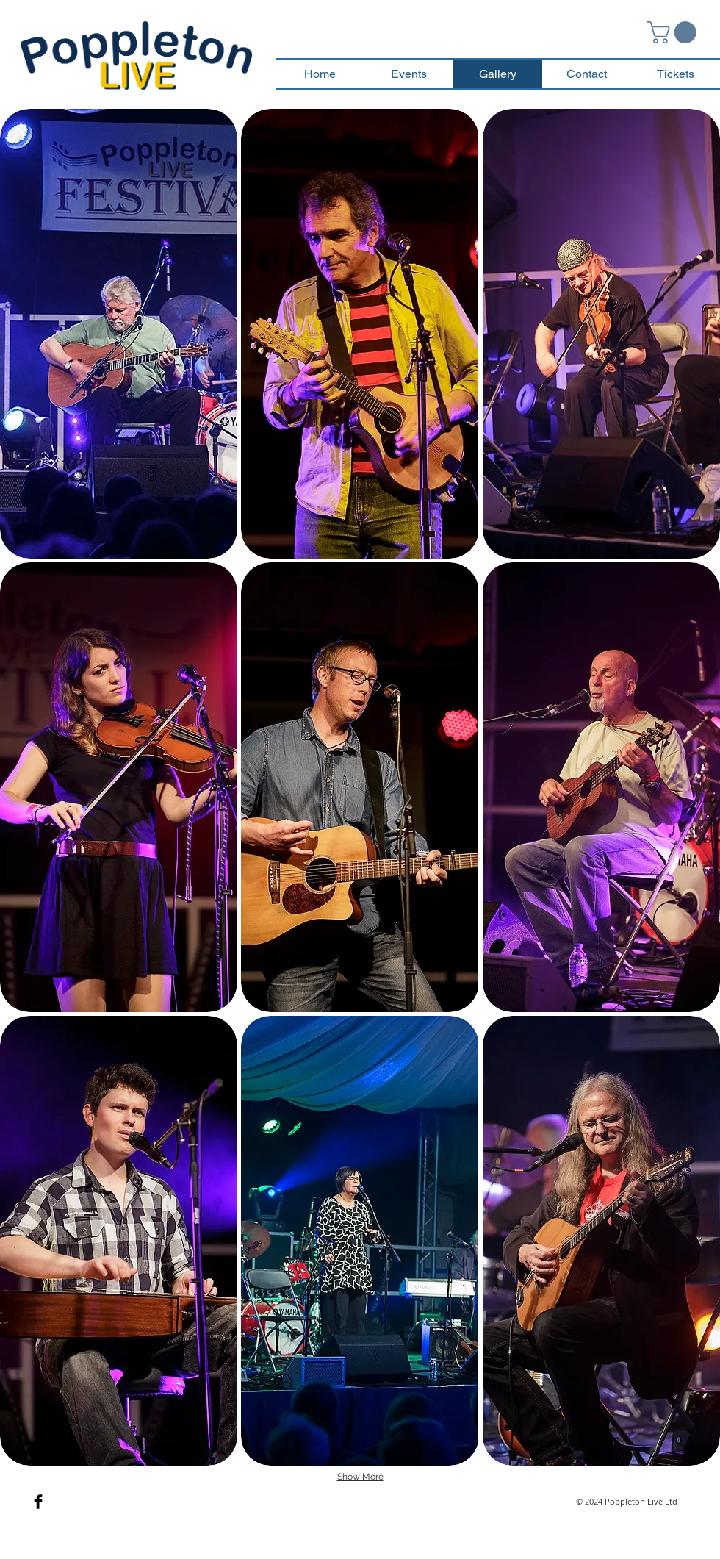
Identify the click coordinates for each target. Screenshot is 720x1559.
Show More (360, 1477)
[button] (674, 32)
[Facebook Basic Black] (38, 1501)
